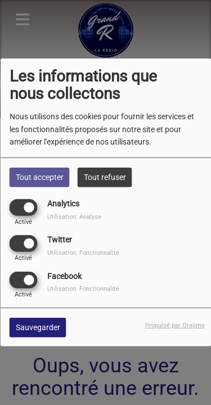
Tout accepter (40, 177)
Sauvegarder (38, 326)
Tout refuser (105, 177)
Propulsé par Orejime (175, 324)
